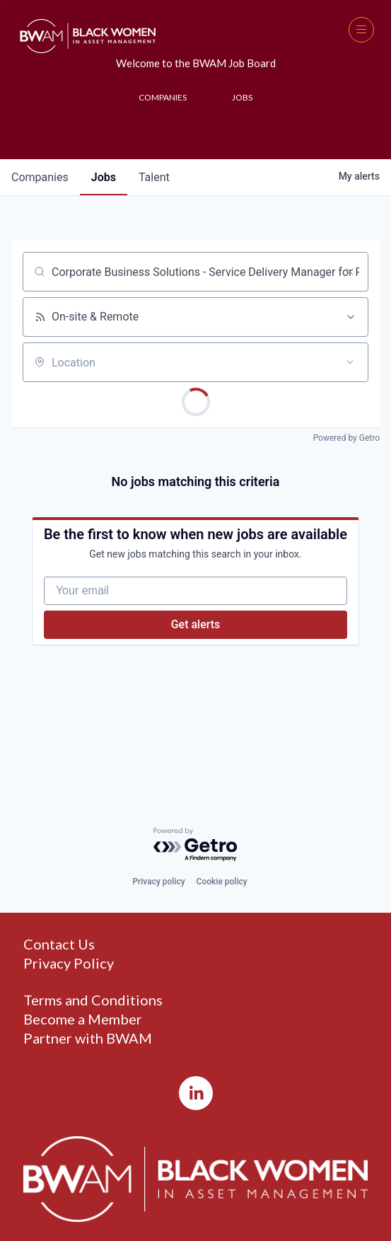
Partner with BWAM (87, 1038)
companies (40, 177)
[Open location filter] (350, 362)
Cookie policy (222, 882)
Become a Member (82, 1019)
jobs (103, 177)
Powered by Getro (346, 438)
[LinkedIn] (196, 1093)
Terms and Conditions (93, 1000)
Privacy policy (158, 882)
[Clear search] (350, 271)
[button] (361, 29)
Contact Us (59, 944)
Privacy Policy (68, 963)
